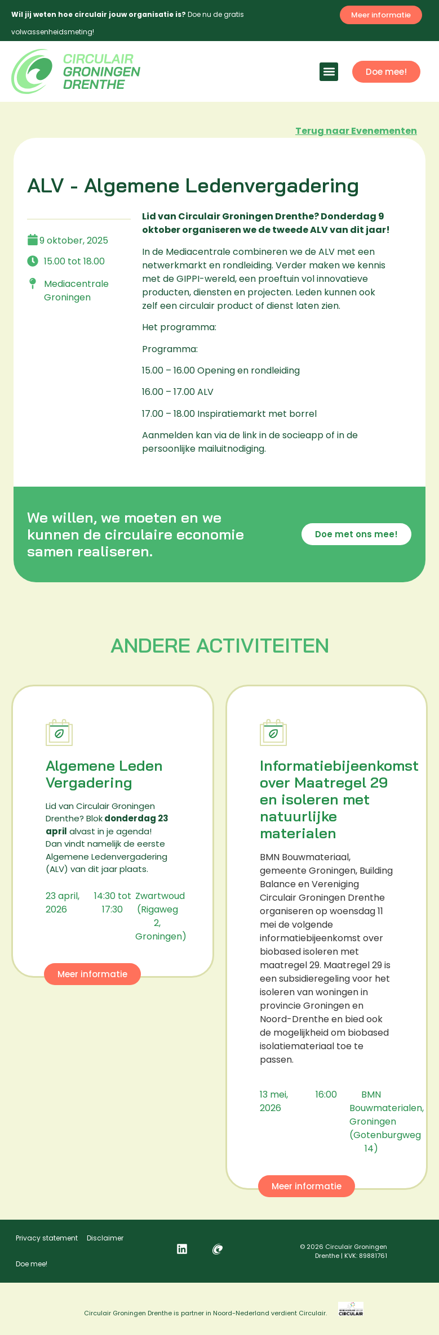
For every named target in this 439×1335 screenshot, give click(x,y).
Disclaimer (105, 1238)
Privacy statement (47, 1238)
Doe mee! (31, 1264)
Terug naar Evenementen (356, 130)
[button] (329, 71)
